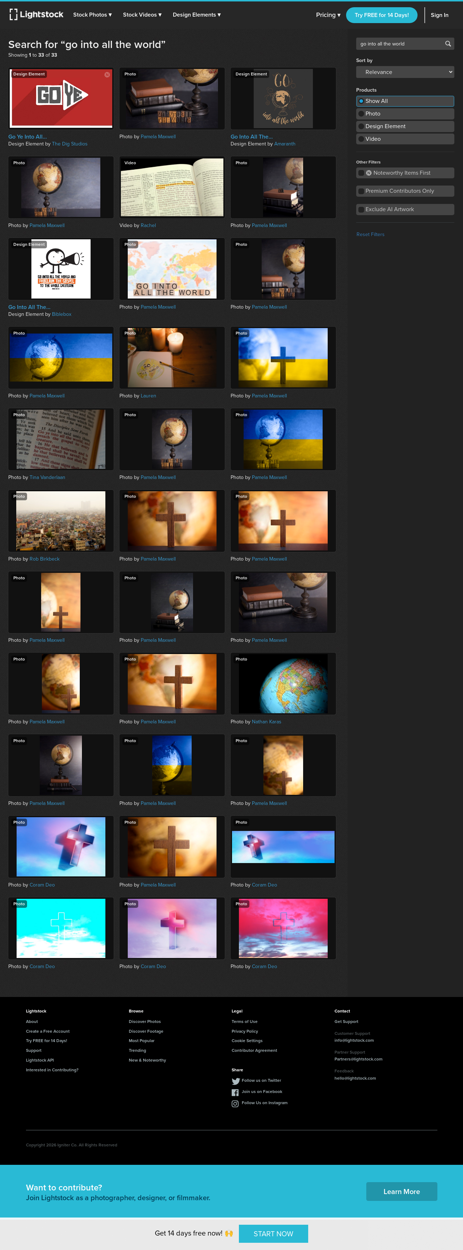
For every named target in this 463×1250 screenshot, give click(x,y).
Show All (377, 101)
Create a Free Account (48, 1031)
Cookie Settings (247, 1040)
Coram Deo (42, 885)
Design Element (386, 126)
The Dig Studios (70, 144)
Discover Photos (145, 1021)
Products (366, 90)
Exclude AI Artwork (390, 209)
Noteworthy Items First (398, 173)
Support (34, 1050)
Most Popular (141, 1040)
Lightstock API (40, 1060)
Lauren (148, 396)
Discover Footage (146, 1031)
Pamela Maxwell (158, 136)
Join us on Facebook (262, 1091)
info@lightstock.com (354, 1040)
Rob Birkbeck (45, 559)
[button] (93, 14)
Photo (373, 113)
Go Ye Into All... (27, 136)
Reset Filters (371, 234)
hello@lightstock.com (355, 1078)
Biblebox (61, 314)
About (32, 1021)
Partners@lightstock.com (359, 1059)
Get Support (346, 1021)
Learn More (402, 1191)
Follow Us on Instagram (265, 1102)
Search (448, 44)
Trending (137, 1050)
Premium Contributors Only (400, 191)
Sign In (440, 15)
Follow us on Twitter (261, 1080)
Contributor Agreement (254, 1050)
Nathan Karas (266, 722)
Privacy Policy (245, 1031)
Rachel (148, 225)
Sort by (364, 60)
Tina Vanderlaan (47, 477)
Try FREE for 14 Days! (382, 15)
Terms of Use (245, 1021)
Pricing (328, 15)
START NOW (273, 1233)
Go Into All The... (252, 136)
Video (373, 139)
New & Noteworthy (147, 1060)
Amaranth (285, 144)
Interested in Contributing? (52, 1070)
